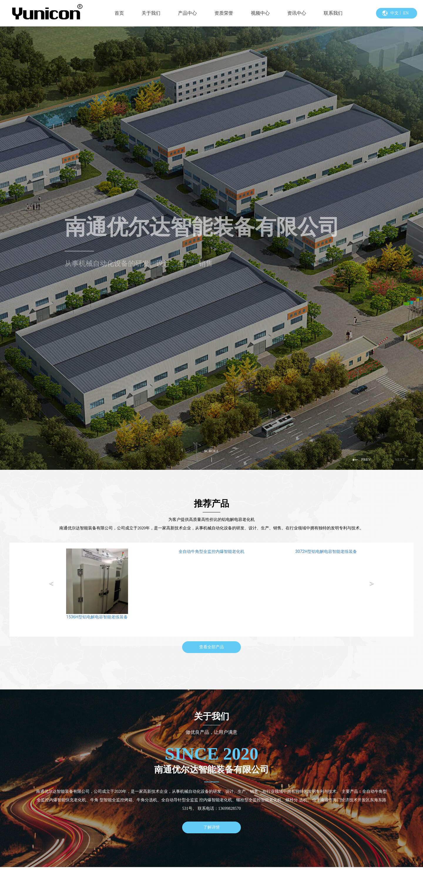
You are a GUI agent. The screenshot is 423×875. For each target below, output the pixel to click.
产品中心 (187, 13)
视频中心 (260, 13)
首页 (119, 13)
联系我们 (333, 13)
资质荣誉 (223, 13)
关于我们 (151, 13)
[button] (362, 459)
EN (406, 13)
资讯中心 (296, 13)
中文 (394, 13)
